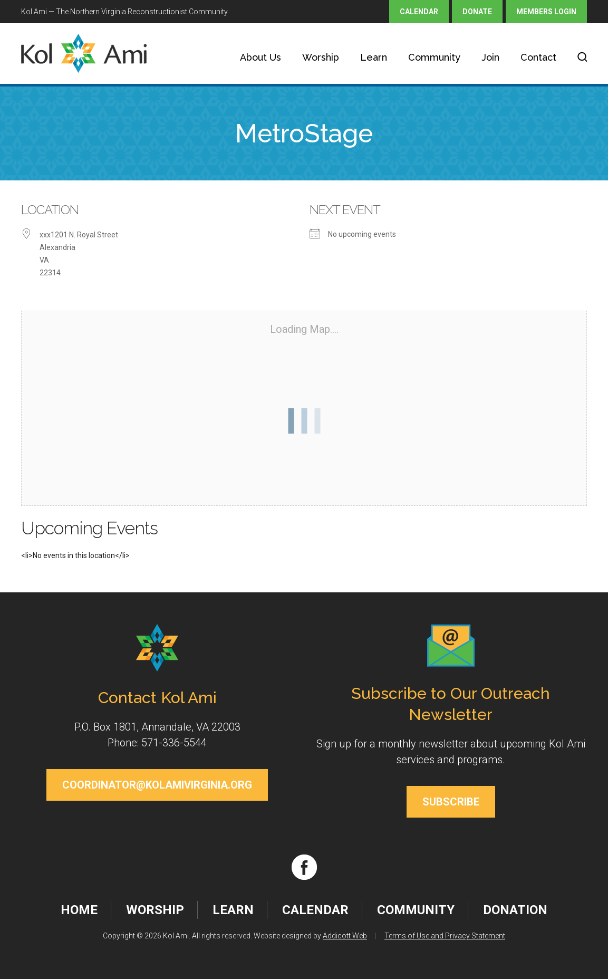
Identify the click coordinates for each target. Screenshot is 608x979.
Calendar (419, 11)
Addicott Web (345, 936)
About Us (260, 57)
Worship (320, 57)
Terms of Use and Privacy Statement (444, 936)
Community (434, 57)
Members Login (546, 11)
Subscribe (450, 801)
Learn (373, 57)
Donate (477, 11)
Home (79, 910)
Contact (538, 57)
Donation (515, 910)
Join (490, 57)
